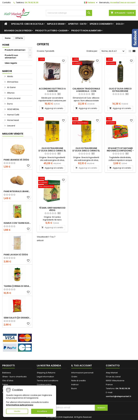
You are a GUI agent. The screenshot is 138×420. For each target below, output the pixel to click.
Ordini (74, 376)
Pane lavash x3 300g (16, 254)
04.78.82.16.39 (31, 2)
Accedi (113, 2)
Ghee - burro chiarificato (14, 376)
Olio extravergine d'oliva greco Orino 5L (86, 149)
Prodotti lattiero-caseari (51, 30)
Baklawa (6, 372)
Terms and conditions (47, 380)
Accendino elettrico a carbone (52, 90)
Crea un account (127, 2)
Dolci (119, 23)
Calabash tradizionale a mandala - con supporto (86, 91)
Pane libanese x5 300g (16, 160)
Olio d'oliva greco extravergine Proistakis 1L (120, 91)
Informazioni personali (82, 372)
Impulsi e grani (55, 23)
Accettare (42, 411)
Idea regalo (11, 63)
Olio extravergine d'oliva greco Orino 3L (52, 149)
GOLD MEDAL (13, 109)
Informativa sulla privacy (19, 404)
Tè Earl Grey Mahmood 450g (52, 209)
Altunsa (10, 92)
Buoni (74, 388)
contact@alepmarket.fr (118, 396)
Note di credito (78, 380)
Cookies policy (44, 384)
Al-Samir (11, 87)
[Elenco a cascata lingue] (91, 2)
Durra (10, 103)
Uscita (17, 411)
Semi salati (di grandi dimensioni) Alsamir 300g (17, 317)
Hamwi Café (13, 114)
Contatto (6, 2)
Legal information (45, 376)
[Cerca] (69, 13)
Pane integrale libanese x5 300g (17, 191)
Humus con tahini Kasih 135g (17, 223)
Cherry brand (13, 98)
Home (5, 45)
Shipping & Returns (46, 372)
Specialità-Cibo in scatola (27, 23)
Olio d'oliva (7, 380)
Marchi (7, 71)
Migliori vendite (12, 133)
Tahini (5, 384)
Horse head (13, 120)
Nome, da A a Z (113, 51)
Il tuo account (81, 365)
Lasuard (11, 125)
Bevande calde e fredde (17, 30)
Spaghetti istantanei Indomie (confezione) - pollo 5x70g (120, 151)
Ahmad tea (12, 81)
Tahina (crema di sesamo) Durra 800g (17, 286)
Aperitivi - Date (77, 23)
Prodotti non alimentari (86, 30)
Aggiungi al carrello (52, 108)
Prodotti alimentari (15, 49)
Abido (10, 76)
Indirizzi (75, 384)
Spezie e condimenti (101, 23)
